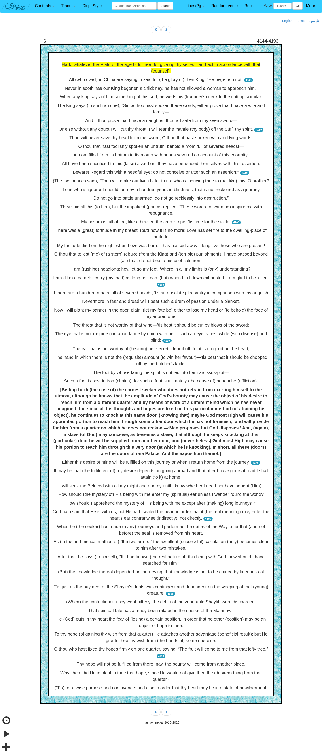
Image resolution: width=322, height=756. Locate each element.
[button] (45, 6)
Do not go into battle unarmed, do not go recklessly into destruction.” (161, 198)
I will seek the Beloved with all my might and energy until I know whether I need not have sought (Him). (161, 485)
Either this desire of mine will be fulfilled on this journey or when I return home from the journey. (156, 462)
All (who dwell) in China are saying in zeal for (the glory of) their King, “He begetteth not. (156, 79)
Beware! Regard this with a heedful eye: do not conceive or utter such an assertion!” (156, 172)
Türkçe (300, 21)
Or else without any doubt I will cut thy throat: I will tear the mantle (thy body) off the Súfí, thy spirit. (156, 129)
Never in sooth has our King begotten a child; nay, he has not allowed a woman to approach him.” (161, 88)
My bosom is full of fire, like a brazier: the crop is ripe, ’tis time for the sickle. (156, 221)
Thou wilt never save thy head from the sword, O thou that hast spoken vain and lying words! (160, 137)
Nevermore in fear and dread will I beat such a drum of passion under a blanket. (161, 301)
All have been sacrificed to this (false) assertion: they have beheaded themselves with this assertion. (161, 163)
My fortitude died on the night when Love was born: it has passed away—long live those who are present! (161, 245)
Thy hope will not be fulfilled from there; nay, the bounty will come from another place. (161, 664)
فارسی (314, 21)
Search (165, 6)
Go (297, 6)
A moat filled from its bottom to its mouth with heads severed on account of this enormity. (161, 154)
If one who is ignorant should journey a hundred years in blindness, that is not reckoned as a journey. (161, 189)
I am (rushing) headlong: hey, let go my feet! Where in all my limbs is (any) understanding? (161, 269)
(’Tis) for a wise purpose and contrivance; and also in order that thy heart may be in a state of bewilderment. (161, 687)
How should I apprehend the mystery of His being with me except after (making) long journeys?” (161, 503)
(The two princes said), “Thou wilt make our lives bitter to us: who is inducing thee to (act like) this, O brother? (161, 180)
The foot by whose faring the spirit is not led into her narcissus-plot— (161, 372)
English (287, 21)
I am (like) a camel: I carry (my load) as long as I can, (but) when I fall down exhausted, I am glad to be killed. (161, 277)
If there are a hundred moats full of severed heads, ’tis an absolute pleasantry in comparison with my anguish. (161, 292)
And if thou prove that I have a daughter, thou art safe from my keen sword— (161, 120)
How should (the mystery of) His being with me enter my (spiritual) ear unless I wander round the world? (161, 494)
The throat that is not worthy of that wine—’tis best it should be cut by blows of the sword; (161, 324)
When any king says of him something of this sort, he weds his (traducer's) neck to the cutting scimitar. (161, 96)
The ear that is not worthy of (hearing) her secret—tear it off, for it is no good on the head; (161, 348)
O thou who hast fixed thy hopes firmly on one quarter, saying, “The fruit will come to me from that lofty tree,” (161, 649)
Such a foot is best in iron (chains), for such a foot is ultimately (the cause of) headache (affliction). (161, 380)
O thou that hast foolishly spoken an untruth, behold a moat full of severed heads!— (161, 146)
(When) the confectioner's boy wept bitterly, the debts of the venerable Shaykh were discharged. (161, 601)
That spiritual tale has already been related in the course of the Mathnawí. (161, 610)
